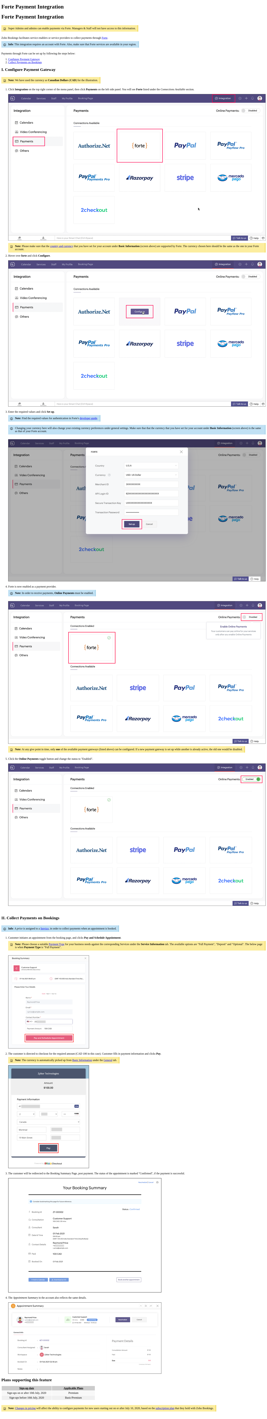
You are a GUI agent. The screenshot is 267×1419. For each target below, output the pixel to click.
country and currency (61, 246)
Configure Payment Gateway (24, 59)
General (108, 1060)
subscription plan (165, 1408)
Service (45, 928)
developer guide (88, 418)
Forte (104, 37)
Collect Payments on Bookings (25, 62)
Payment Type (56, 944)
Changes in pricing (25, 1408)
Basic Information (82, 1060)
